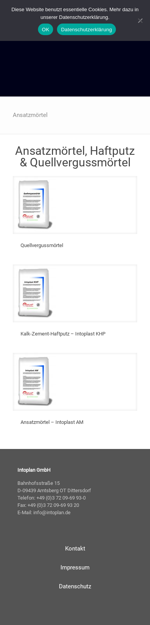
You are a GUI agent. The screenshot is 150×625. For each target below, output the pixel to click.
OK (45, 29)
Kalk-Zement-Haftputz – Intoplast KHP (63, 334)
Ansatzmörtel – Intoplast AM (52, 422)
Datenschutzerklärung (86, 29)
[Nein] (140, 20)
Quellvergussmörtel (42, 245)
